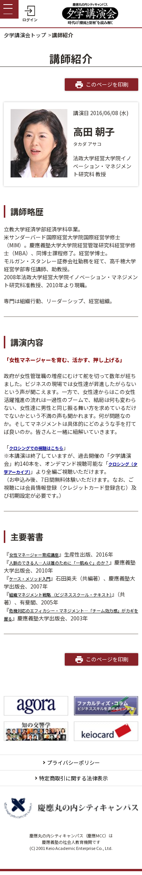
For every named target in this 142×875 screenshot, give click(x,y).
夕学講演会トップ (25, 35)
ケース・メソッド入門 (35, 578)
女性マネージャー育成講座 (40, 554)
